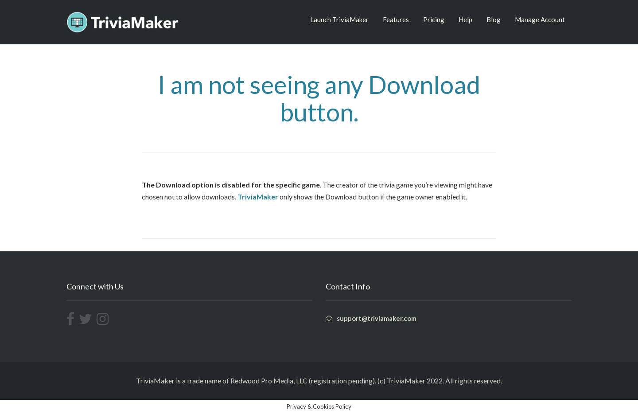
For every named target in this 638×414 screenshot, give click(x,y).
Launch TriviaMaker (339, 19)
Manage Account (540, 19)
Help (465, 19)
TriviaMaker (257, 196)
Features (396, 19)
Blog (493, 19)
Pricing (433, 19)
